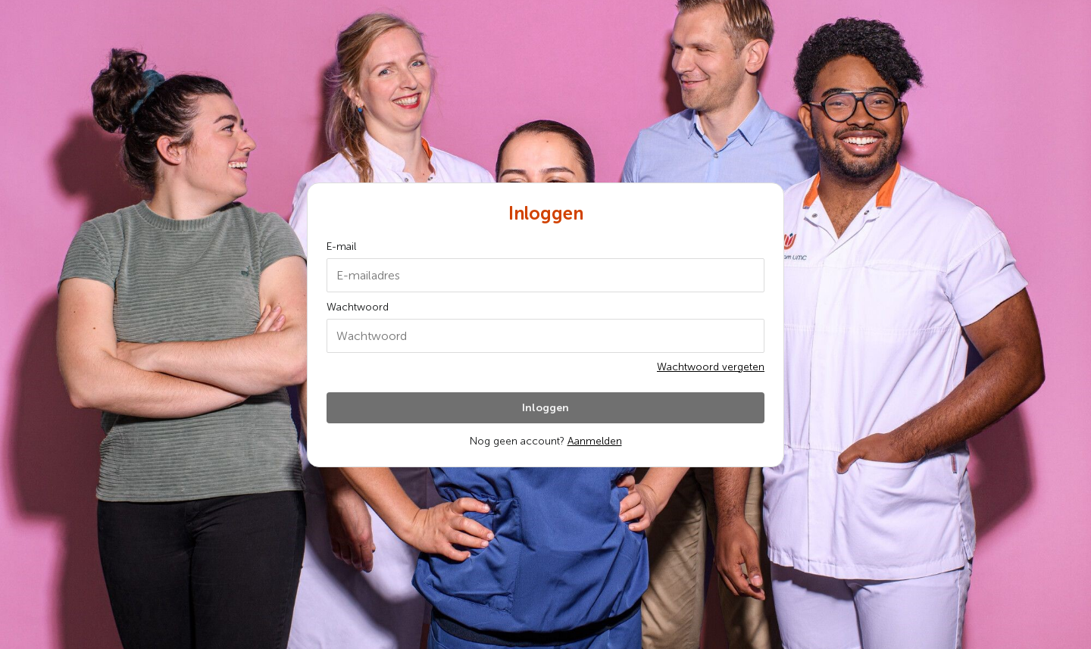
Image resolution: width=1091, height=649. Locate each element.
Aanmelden (594, 441)
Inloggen (545, 407)
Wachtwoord (358, 307)
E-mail (341, 246)
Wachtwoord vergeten (710, 366)
